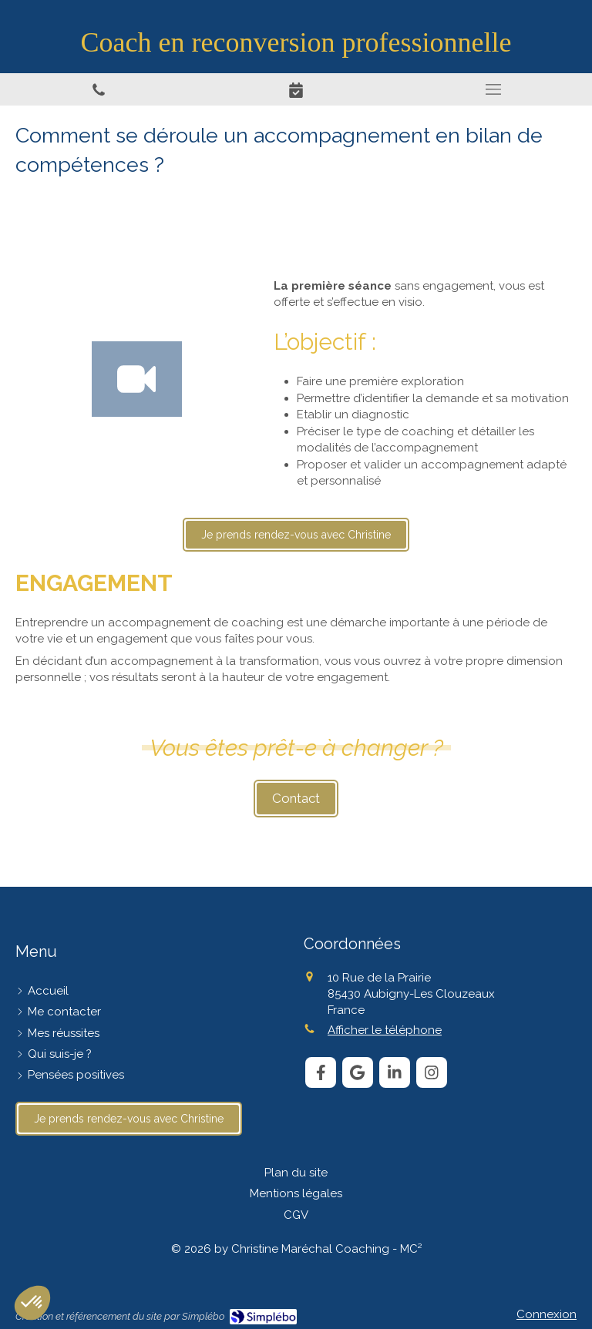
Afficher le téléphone (385, 1030)
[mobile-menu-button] (493, 89)
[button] (32, 1302)
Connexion (546, 1314)
